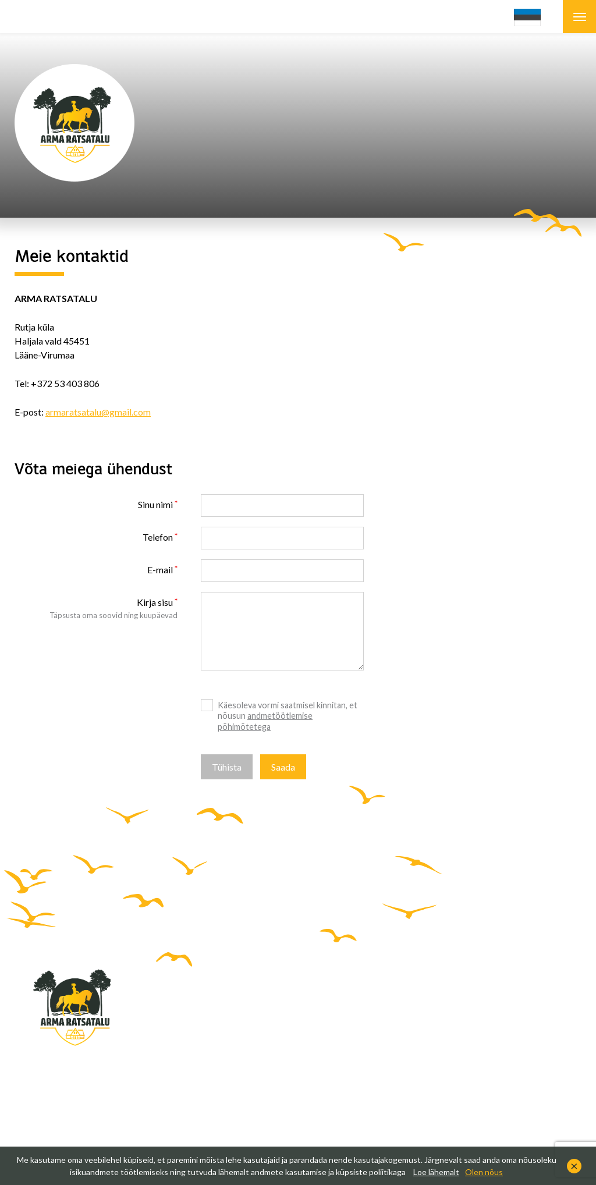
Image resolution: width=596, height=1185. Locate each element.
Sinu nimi (155, 504)
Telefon (158, 536)
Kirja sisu (155, 602)
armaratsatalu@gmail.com (98, 411)
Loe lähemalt (436, 1172)
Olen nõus (484, 1172)
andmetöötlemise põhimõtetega (265, 721)
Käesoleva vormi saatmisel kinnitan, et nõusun (287, 716)
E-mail (160, 569)
